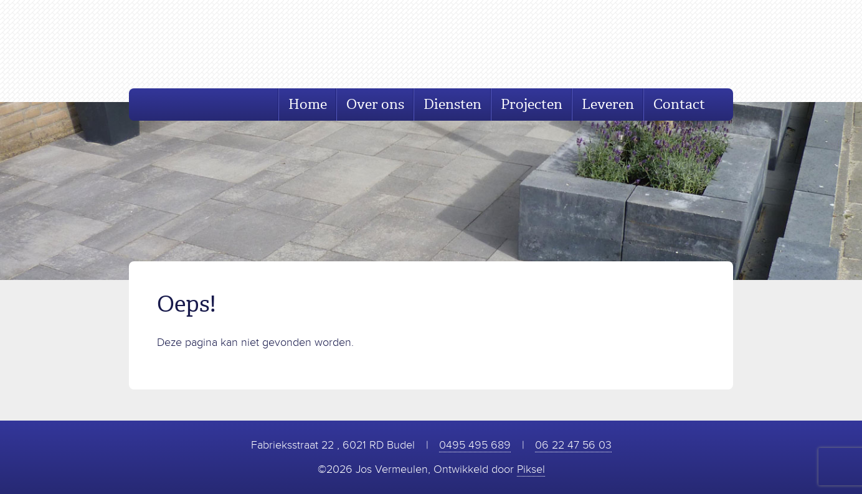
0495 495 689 (475, 445)
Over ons (375, 104)
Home (307, 104)
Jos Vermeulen (220, 44)
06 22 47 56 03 (573, 445)
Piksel (531, 469)
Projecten (531, 104)
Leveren (608, 104)
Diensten (452, 104)
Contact (679, 104)
